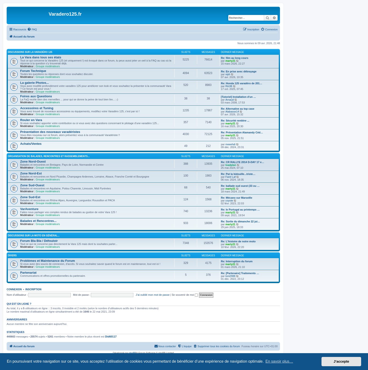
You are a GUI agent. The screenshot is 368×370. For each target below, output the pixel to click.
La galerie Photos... (34, 82)
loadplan (230, 165)
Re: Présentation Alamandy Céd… (242, 132)
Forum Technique (33, 71)
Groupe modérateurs (48, 66)
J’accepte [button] (341, 361)
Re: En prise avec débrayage (238, 71)
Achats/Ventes (31, 143)
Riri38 (228, 86)
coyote (229, 200)
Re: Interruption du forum (236, 261)
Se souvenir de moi (185, 294)
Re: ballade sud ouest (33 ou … (240, 185)
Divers (12, 255)
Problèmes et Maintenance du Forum (47, 260)
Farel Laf (230, 176)
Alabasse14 (232, 111)
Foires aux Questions (36, 96)
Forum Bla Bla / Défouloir (39, 241)
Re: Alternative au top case (237, 108)
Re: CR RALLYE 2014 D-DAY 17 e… (242, 162)
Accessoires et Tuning (36, 108)
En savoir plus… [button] (279, 361)
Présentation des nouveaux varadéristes (50, 132)
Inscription (33, 289)
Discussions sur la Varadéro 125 (30, 52)
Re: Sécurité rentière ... (235, 120)
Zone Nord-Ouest (33, 161)
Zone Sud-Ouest (32, 185)
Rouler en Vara (31, 120)
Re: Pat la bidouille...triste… (238, 174)
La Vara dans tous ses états (40, 57)
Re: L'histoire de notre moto (238, 241)
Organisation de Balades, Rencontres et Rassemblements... (49, 156)
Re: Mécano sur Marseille (236, 197)
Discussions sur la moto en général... (34, 235)
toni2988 (230, 276)
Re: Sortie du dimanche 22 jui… (240, 221)
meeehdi (230, 144)
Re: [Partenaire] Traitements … (240, 273)
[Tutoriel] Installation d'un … (238, 96)
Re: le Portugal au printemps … (240, 209)
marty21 (230, 60)
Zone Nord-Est (31, 173)
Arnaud (229, 99)
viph (227, 74)
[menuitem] (32, 29)
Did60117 (110, 336)
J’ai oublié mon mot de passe (152, 294)
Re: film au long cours (234, 57)
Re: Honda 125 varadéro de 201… (241, 83)
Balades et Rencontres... (38, 221)
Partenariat (28, 272)
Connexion (14, 289)
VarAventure (29, 209)
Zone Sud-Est (30, 197)
